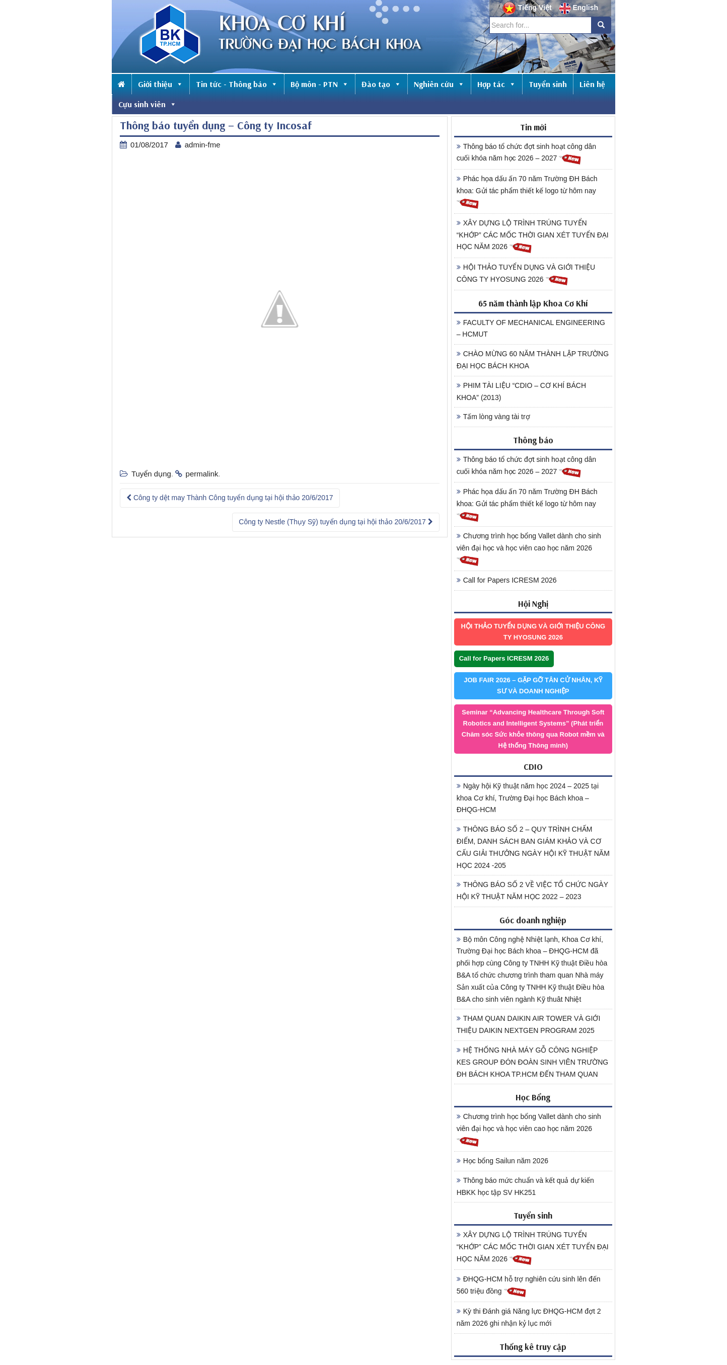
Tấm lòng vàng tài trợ (493, 417)
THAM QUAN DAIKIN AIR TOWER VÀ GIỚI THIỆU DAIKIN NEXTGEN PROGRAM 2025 (529, 1024)
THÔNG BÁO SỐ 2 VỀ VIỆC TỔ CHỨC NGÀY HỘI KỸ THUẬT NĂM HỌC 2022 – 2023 (532, 890)
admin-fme (203, 144)
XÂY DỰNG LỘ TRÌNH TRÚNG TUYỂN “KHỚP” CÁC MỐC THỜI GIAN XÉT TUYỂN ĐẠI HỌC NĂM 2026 (533, 236)
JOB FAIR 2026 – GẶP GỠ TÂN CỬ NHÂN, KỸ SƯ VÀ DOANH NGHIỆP (533, 685)
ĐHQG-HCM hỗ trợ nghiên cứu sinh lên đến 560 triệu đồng (529, 1286)
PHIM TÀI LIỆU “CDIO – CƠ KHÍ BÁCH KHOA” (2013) (521, 391)
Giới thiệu (160, 84)
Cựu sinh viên (147, 104)
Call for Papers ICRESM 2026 (507, 580)
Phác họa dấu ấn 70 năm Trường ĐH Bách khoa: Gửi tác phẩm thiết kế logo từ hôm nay (527, 192)
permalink (202, 473)
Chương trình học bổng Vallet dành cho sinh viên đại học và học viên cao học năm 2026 (529, 549)
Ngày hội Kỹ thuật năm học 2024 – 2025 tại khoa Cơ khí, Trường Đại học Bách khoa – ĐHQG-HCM (528, 798)
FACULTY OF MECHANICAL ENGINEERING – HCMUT (531, 328)
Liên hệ (592, 84)
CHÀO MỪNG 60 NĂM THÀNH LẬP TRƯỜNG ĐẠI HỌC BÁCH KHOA (533, 360)
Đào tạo (381, 84)
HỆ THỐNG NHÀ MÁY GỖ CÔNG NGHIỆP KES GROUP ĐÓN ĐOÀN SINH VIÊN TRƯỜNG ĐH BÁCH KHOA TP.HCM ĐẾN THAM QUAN (533, 1062)
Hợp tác (496, 84)
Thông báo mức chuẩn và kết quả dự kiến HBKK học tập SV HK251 (525, 1186)
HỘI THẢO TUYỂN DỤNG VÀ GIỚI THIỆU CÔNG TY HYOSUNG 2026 (526, 274)
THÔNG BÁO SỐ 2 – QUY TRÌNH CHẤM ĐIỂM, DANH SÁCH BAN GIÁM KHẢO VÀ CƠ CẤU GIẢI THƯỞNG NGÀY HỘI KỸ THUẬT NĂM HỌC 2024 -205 (533, 847)
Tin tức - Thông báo (237, 84)
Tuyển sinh (548, 84)
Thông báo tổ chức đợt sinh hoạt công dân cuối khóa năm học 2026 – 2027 (526, 154)
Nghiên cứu (439, 84)
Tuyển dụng (151, 473)
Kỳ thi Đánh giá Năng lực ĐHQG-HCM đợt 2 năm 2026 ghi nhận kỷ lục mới (529, 1317)
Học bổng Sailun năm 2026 (502, 1161)
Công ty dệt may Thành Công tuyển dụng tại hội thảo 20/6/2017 (229, 498)
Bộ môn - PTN (319, 84)
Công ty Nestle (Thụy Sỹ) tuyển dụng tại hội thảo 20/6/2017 (335, 522)
